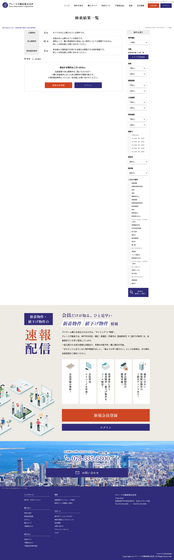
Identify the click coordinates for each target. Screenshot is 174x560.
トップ (63, 5)
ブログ (57, 533)
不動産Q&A (119, 5)
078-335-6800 (91, 458)
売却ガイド (104, 5)
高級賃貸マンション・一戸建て (65, 500)
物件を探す (76, 5)
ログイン (27, 519)
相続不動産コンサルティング (64, 519)
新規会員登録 (28, 516)
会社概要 (140, 5)
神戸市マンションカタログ (63, 516)
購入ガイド (90, 5)
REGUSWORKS (168, 553)
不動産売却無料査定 (31, 546)
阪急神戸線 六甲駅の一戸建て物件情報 (25, 27)
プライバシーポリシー (62, 529)
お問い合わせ (59, 526)
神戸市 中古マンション (8, 27)
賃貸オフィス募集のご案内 (63, 503)
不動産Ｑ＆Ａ (28, 526)
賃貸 (130, 5)
